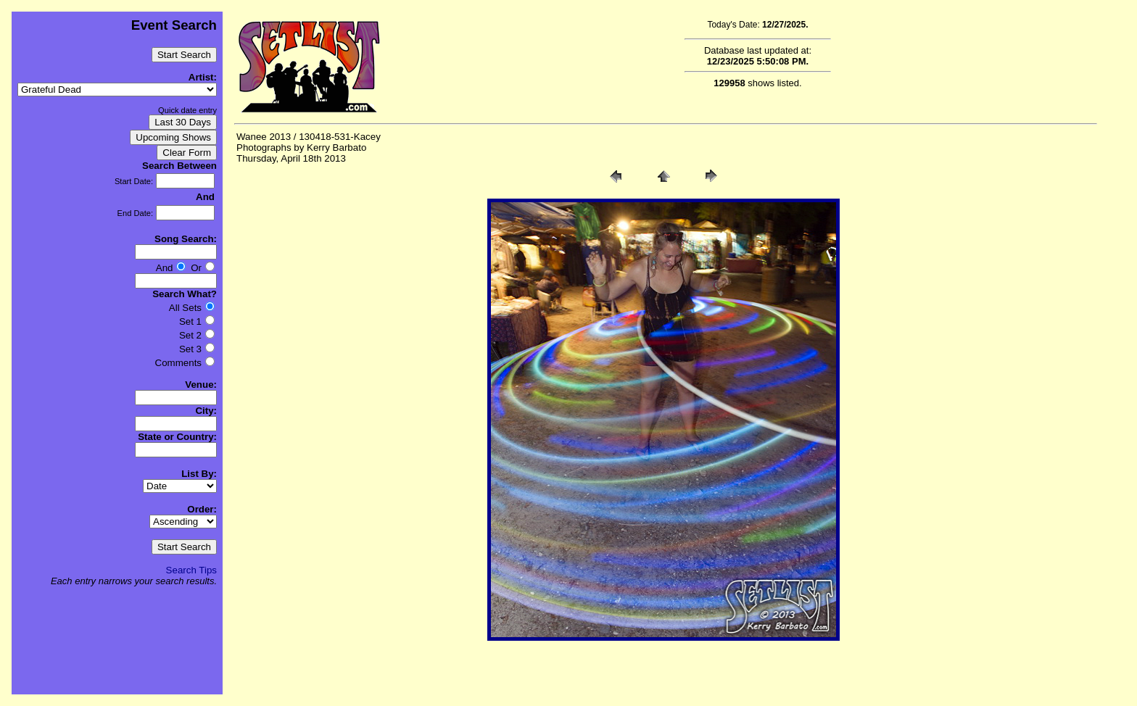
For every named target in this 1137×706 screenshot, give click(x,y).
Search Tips (191, 570)
